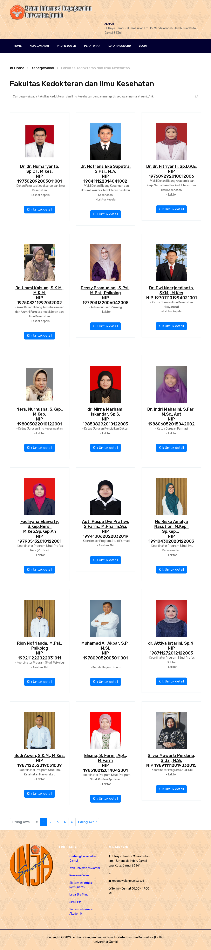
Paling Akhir (87, 822)
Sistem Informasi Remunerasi (81, 885)
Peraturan (92, 45)
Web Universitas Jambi (84, 868)
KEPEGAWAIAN (39, 45)
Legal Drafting (78, 894)
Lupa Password (119, 45)
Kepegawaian (42, 68)
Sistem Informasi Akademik (81, 911)
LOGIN (143, 45)
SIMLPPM (75, 902)
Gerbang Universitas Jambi (82, 858)
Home (17, 68)
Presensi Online (79, 875)
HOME (18, 45)
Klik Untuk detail (39, 209)
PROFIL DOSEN (66, 45)
